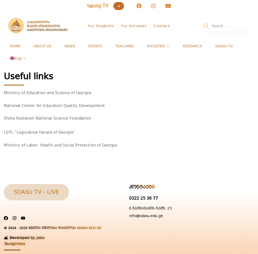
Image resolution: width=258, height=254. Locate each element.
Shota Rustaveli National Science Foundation (47, 118)
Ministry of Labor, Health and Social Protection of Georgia (60, 145)
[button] (36, 192)
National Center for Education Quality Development (54, 105)
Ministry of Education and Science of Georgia (47, 93)
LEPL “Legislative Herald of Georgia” (39, 132)
